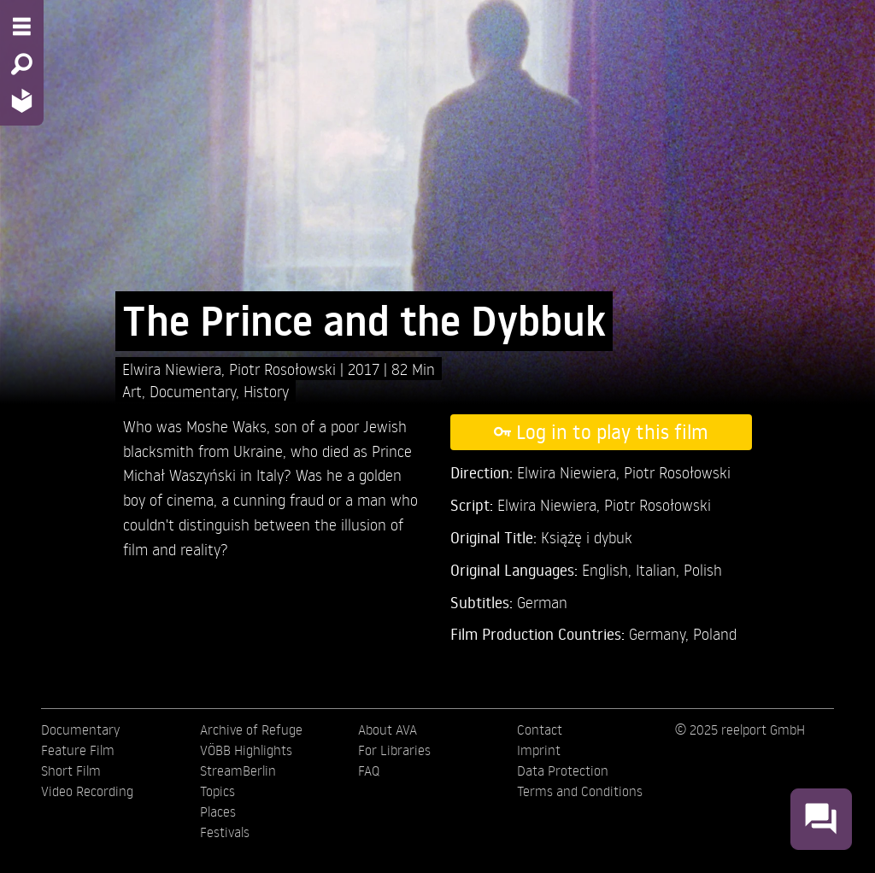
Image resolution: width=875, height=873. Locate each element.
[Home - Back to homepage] (22, 100)
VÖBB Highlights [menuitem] (246, 750)
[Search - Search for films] (22, 64)
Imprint (539, 750)
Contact (539, 729)
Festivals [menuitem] (225, 832)
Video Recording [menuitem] (87, 791)
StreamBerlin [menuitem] (238, 770)
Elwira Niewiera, (175, 368)
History (266, 391)
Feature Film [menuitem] (78, 750)
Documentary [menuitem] (80, 729)
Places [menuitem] (218, 811)
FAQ (368, 770)
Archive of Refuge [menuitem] (251, 729)
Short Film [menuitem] (71, 770)
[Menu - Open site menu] (22, 26)
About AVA (387, 729)
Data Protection (562, 770)
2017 (366, 368)
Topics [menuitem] (217, 791)
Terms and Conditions (580, 791)
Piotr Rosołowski (284, 368)
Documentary (193, 391)
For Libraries (394, 750)
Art (132, 391)
